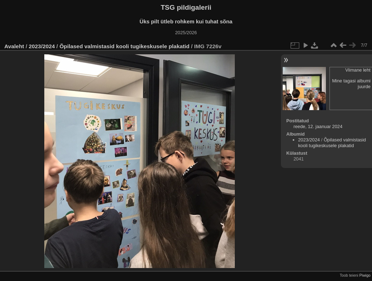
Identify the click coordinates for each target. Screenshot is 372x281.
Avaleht (14, 46)
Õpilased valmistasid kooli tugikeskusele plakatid (124, 46)
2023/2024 (42, 46)
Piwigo (365, 275)
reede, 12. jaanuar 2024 (317, 126)
